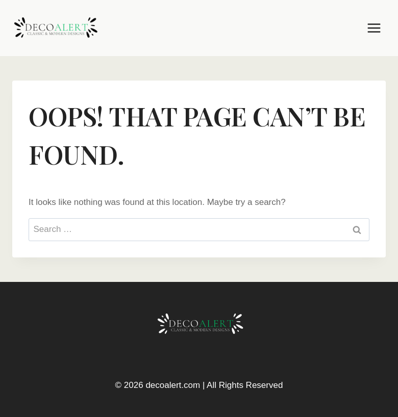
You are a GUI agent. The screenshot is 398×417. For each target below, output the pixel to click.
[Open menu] (374, 27)
